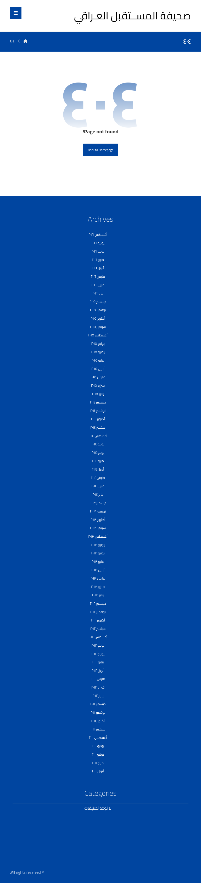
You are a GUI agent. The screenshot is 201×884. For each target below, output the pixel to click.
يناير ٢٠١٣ (98, 595)
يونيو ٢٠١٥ (98, 352)
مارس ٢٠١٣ (97, 578)
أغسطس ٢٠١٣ (98, 536)
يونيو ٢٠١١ (98, 754)
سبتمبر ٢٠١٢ (98, 628)
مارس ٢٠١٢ (98, 679)
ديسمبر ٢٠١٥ (98, 301)
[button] (15, 13)
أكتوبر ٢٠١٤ (98, 419)
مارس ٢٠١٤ (98, 477)
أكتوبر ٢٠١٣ (98, 519)
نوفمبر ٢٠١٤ (97, 410)
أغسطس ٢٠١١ (98, 737)
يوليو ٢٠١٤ (98, 444)
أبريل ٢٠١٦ (98, 268)
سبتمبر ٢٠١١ (98, 729)
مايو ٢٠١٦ (98, 260)
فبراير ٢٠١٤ (97, 486)
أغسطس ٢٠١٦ (97, 234)
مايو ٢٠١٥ (98, 360)
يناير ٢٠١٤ (97, 494)
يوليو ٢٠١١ (98, 746)
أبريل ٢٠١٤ (98, 469)
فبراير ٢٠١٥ (98, 385)
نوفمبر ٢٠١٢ (97, 612)
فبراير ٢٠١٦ (97, 285)
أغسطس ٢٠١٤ (97, 436)
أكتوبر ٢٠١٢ (98, 620)
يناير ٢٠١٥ (98, 394)
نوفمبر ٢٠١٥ (98, 310)
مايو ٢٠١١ (98, 763)
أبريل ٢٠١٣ (97, 570)
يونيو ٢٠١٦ (97, 251)
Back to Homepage (100, 150)
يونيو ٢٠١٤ (98, 452)
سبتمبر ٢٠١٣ (98, 528)
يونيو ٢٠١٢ (97, 654)
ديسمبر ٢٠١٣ (98, 503)
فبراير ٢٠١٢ (97, 687)
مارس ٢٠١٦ (98, 276)
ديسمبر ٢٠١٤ (98, 402)
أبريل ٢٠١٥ (97, 368)
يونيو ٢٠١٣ (98, 553)
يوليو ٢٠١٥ (98, 343)
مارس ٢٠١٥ (97, 377)
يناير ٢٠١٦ (97, 293)
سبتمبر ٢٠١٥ (98, 327)
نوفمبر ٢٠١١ (98, 712)
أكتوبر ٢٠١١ (97, 721)
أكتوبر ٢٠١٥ (98, 318)
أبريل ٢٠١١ (98, 771)
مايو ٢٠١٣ (98, 561)
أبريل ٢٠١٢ (98, 670)
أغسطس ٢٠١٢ (97, 637)
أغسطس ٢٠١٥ (98, 335)
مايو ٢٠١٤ (98, 461)
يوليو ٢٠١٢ (97, 645)
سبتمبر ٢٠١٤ (97, 427)
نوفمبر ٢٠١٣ (98, 511)
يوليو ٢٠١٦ (97, 243)
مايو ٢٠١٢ (98, 662)
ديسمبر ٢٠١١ (97, 704)
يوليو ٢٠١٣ (98, 545)
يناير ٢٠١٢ (97, 695)
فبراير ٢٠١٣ (98, 586)
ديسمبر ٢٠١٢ (98, 603)
